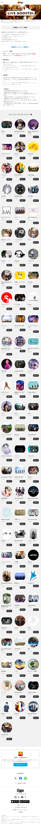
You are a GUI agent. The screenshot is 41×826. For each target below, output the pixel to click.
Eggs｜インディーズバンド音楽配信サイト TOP (11, 20)
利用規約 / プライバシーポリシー (20, 809)
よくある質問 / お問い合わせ (20, 807)
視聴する (9, 135)
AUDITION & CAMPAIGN (30, 20)
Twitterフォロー (20, 764)
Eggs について (20, 805)
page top (21, 783)
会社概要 (20, 812)
